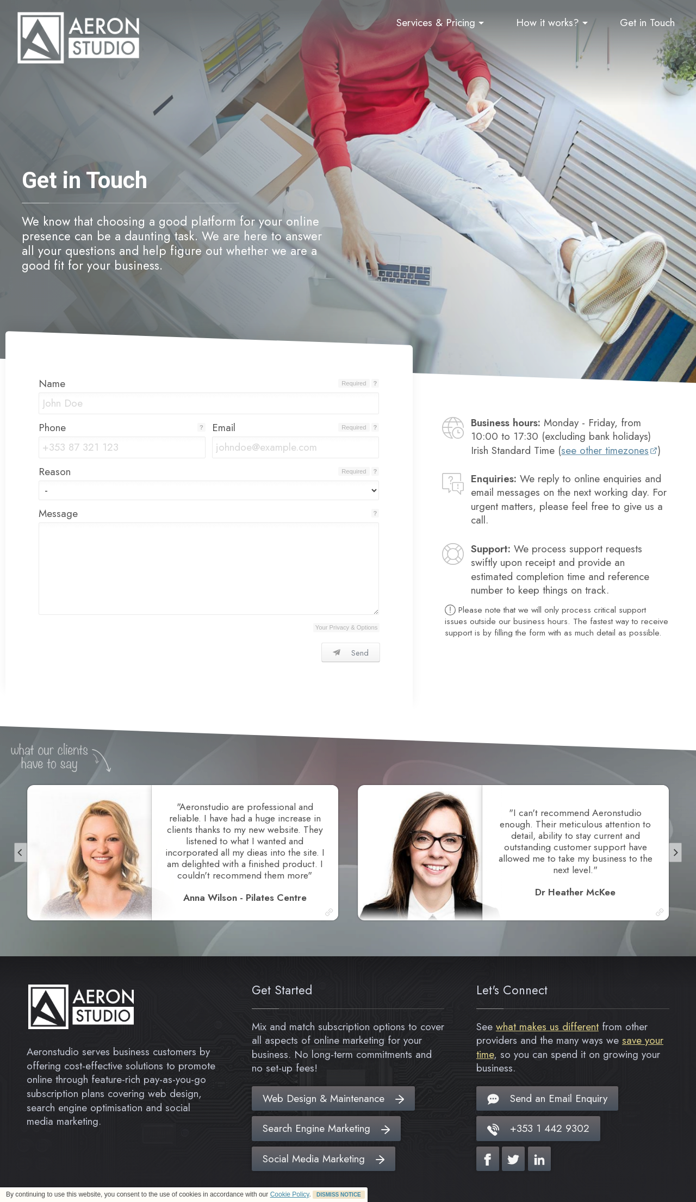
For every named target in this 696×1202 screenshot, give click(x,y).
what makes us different (547, 1026)
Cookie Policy (289, 1194)
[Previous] (20, 852)
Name (52, 383)
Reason (55, 471)
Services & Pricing (440, 22)
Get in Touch (647, 22)
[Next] (675, 852)
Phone (52, 427)
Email (223, 427)
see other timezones (605, 450)
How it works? (552, 22)
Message (58, 513)
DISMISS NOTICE (338, 1195)
